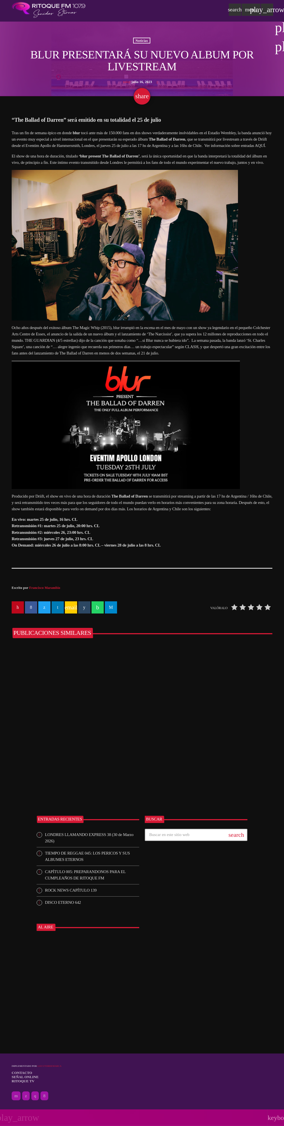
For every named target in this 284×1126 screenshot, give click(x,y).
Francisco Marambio (44, 588)
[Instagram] (35, 1095)
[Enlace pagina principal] (49, 9)
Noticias (142, 40)
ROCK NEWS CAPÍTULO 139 (71, 890)
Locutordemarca (49, 1066)
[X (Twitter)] (26, 1095)
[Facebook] (44, 1095)
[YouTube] (16, 1095)
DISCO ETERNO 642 (63, 902)
